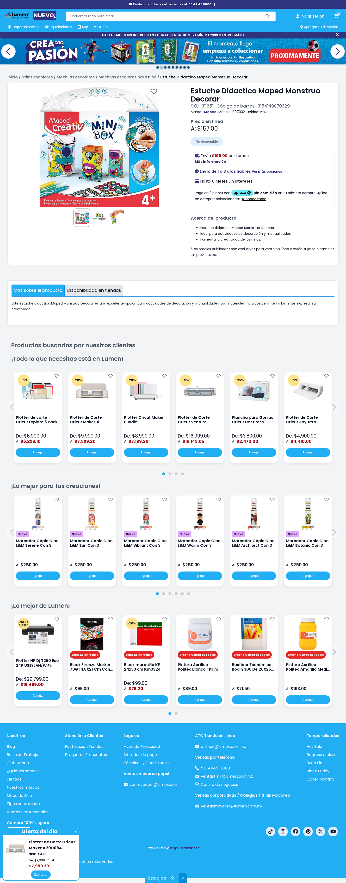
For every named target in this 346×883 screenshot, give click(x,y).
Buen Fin (314, 763)
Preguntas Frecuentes (86, 754)
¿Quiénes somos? (23, 771)
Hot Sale (314, 746)
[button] (12, 407)
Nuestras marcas (23, 787)
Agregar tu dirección (319, 27)
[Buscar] (267, 16)
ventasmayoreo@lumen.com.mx (232, 806)
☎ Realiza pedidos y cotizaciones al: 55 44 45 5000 (170, 4)
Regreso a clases (323, 754)
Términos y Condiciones (146, 763)
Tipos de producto (24, 804)
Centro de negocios (219, 784)
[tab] (163, 473)
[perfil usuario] (310, 16)
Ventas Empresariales (27, 812)
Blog (11, 746)
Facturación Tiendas (84, 746)
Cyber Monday (320, 779)
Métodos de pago (140, 754)
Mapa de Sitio (19, 795)
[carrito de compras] (336, 16)
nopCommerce (185, 848)
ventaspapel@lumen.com (154, 784)
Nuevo (22, 534)
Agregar (37, 452)
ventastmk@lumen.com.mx (227, 776)
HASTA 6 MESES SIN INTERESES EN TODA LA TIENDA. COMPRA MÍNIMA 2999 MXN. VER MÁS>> (173, 35)
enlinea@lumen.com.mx (223, 746)
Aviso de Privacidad (142, 746)
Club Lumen (18, 763)
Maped (210, 111)
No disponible (207, 141)
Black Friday (318, 771)
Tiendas (14, 779)
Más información (210, 161)
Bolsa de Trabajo (22, 754)
